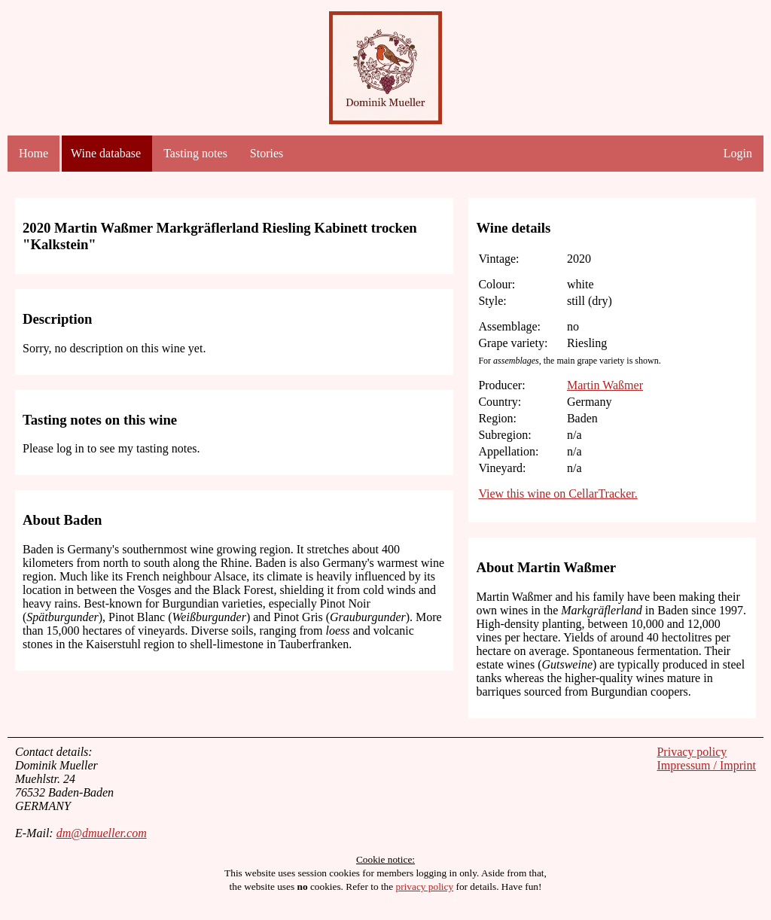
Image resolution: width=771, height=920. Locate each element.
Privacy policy (692, 751)
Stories (266, 153)
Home (33, 153)
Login (738, 153)
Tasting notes (195, 153)
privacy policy (425, 886)
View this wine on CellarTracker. (557, 493)
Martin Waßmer (605, 385)
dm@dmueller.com (101, 833)
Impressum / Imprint (706, 765)
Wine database (106, 153)
